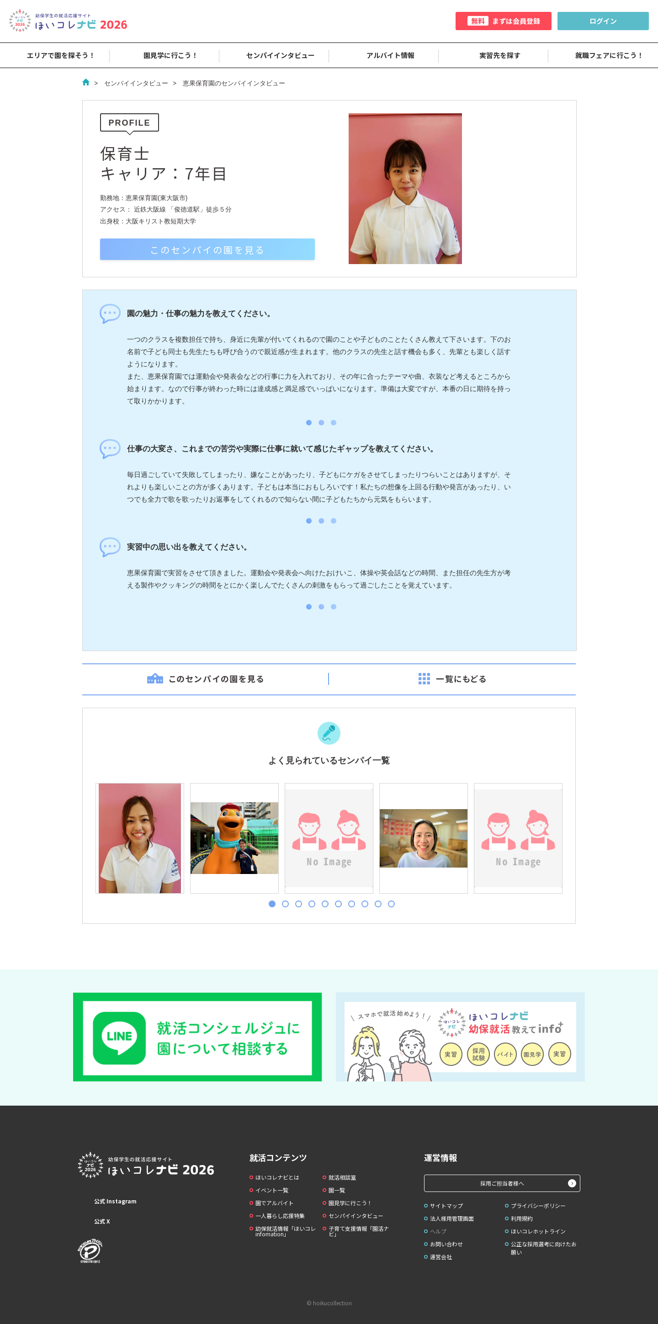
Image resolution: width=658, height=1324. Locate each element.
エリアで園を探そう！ (55, 55)
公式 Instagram (107, 1201)
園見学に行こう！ (164, 55)
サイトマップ (446, 1205)
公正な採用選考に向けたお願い (544, 1248)
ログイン (603, 21)
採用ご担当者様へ (502, 1183)
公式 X (94, 1221)
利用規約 (522, 1218)
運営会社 (441, 1256)
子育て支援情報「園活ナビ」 (359, 1231)
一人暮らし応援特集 (280, 1215)
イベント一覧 (271, 1190)
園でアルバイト (274, 1203)
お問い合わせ (446, 1244)
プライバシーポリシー (538, 1205)
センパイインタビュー (274, 55)
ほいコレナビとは (277, 1177)
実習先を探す (493, 55)
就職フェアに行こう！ (603, 55)
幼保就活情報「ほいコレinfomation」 (285, 1231)
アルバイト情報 (384, 55)
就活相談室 (342, 1177)
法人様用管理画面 (452, 1218)
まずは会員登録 (503, 21)
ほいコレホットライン (538, 1231)
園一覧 (337, 1190)
